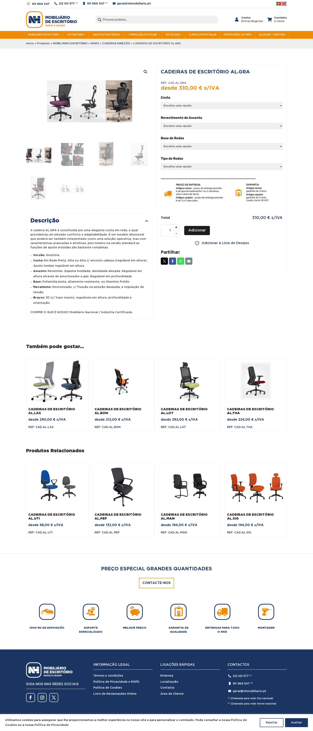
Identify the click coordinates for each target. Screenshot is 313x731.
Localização (169, 682)
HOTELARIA (172, 35)
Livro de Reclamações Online (115, 694)
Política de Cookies (107, 688)
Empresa (166, 676)
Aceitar (296, 722)
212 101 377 (67, 3)
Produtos (43, 43)
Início (30, 43)
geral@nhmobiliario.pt (134, 3)
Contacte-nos (156, 583)
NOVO (95, 43)
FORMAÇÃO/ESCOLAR (143, 35)
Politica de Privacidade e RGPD (116, 682)
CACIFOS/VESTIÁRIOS (106, 35)
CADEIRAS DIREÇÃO (116, 43)
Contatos (167, 688)
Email (188, 261)
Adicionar (197, 230)
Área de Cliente (172, 694)
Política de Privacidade (51, 725)
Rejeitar (272, 722)
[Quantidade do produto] (170, 230)
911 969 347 (41, 4)
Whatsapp (180, 261)
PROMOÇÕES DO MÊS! (238, 35)
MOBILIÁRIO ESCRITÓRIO (43, 35)
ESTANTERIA (76, 35)
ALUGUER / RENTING (272, 35)
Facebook (172, 261)
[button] (145, 71)
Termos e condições (108, 676)
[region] (156, 722)
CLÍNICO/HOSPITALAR (202, 35)
